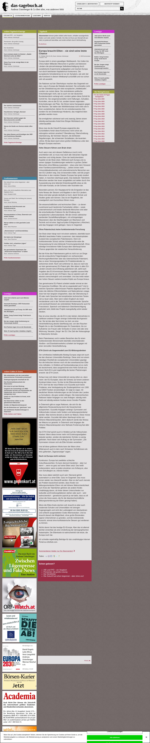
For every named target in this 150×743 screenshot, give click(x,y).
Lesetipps (37, 15)
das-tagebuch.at (26, 5)
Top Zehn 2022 (99, 109)
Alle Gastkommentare (12, 258)
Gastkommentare (22, 15)
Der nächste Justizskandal (12, 105)
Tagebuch (7, 15)
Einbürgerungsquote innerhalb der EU (16, 379)
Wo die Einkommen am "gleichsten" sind (17, 407)
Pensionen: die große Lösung (55, 572)
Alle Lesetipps (10, 335)
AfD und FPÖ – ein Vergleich (55, 570)
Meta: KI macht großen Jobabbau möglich (17, 331)
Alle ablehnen (115, 738)
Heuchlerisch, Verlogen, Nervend (14, 112)
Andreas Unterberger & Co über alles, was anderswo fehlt (37, 9)
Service (47, 15)
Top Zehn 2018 (99, 119)
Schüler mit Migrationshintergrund (15, 405)
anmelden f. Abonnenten (87, 4)
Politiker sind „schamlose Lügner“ (15, 243)
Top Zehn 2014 (99, 129)
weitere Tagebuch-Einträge (14, 31)
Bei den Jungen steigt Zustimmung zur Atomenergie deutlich (101, 66)
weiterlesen (43, 44)
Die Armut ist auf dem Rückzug (14, 386)
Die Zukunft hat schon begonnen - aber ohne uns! (63, 576)
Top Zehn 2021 (99, 111)
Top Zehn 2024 (99, 104)
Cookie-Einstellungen (115, 732)
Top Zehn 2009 (99, 141)
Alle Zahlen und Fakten (13, 414)
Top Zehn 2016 (99, 124)
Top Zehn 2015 (99, 126)
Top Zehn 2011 (99, 136)
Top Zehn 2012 (99, 134)
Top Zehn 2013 (99, 131)
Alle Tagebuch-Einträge (13, 142)
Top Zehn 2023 (99, 106)
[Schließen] (146, 737)
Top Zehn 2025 (99, 101)
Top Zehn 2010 (99, 139)
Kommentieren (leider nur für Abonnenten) (56, 551)
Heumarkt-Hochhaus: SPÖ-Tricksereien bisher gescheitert (102, 43)
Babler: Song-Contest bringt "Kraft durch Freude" (101, 58)
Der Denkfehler (49, 574)
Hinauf (86, 660)
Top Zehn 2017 (99, 121)
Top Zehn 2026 (99, 99)
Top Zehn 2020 (99, 114)
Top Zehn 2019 (99, 116)
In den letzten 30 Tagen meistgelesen (102, 95)
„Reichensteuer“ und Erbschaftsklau (16, 231)
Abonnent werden (112, 4)
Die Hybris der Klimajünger (13, 237)
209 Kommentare (85, 56)
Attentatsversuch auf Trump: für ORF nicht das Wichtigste (101, 51)
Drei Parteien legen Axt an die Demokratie (17, 327)
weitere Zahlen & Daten (13, 372)
